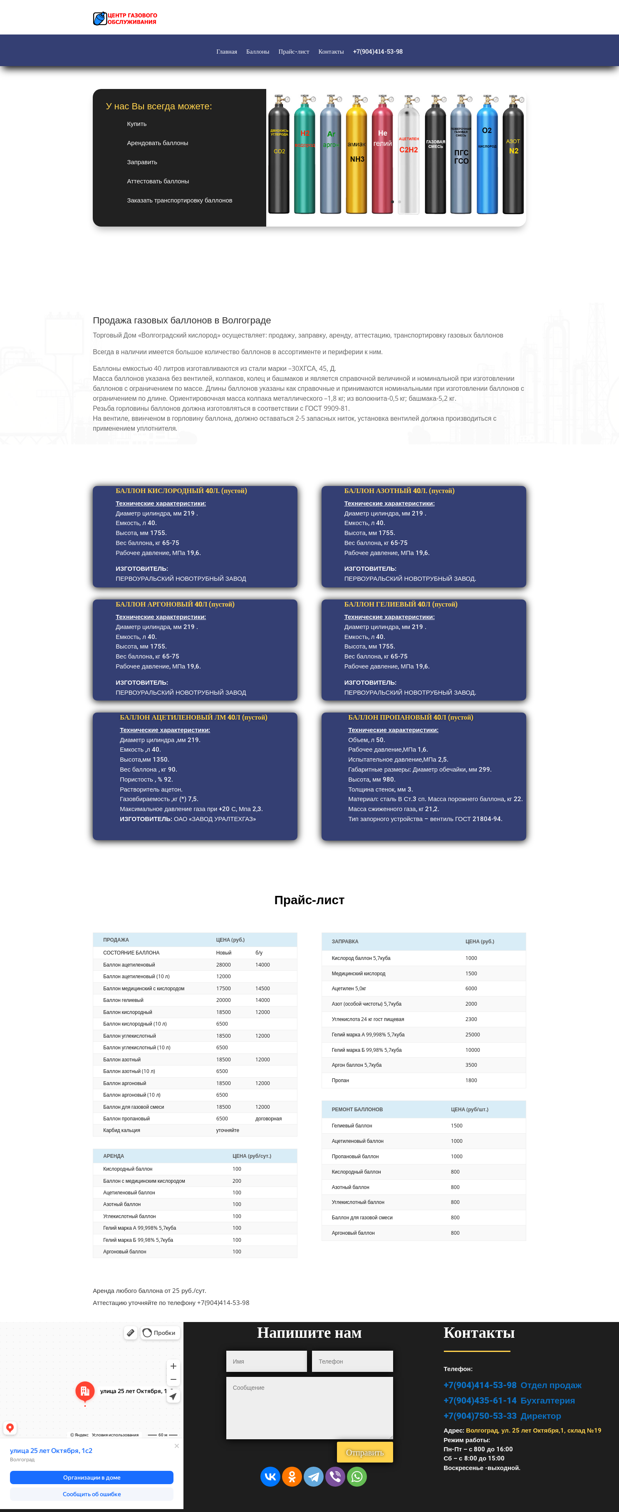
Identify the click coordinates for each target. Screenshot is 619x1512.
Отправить (365, 1452)
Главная (226, 51)
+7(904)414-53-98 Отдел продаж (513, 1385)
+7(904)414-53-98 (378, 51)
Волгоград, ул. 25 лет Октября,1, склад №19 (534, 1430)
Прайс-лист (294, 51)
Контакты (331, 51)
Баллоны (258, 51)
